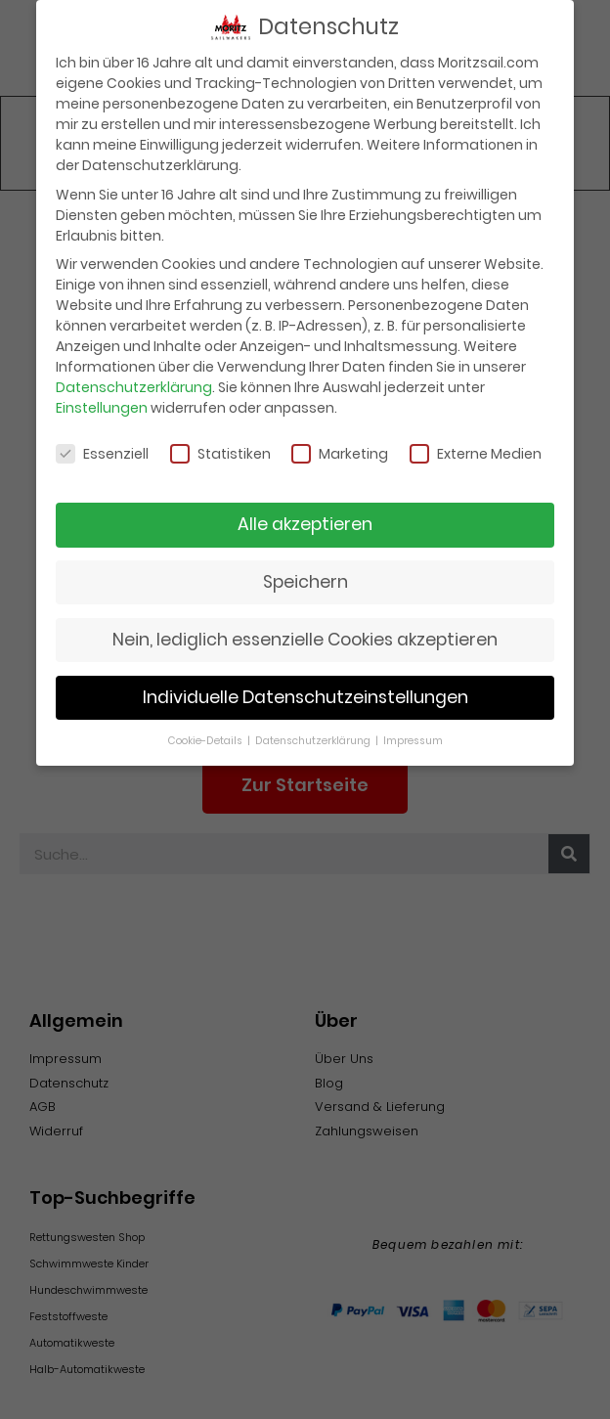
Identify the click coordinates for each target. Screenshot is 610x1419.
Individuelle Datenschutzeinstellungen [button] (305, 691)
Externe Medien (476, 448)
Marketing (339, 448)
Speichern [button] (305, 576)
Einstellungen (102, 402)
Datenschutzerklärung (134, 381)
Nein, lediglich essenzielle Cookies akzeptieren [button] (305, 633)
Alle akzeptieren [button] (305, 518)
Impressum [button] (413, 734)
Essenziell (102, 448)
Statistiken (220, 448)
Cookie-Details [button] (206, 734)
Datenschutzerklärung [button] (314, 734)
